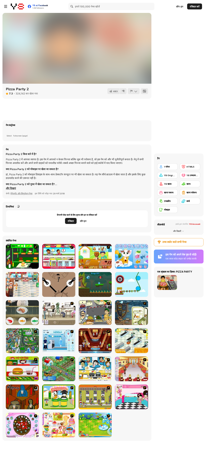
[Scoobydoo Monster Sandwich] (131, 312)
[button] (11, 188)
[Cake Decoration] (22, 425)
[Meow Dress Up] (131, 256)
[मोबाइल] (167, 209)
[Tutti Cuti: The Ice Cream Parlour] (131, 397)
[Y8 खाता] (167, 184)
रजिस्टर (71, 221)
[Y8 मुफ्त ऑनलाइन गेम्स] (17, 6)
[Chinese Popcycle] (58, 256)
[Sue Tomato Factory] (95, 425)
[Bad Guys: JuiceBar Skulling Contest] (22, 397)
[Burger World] (22, 256)
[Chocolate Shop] (22, 284)
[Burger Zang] (22, 368)
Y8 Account (194, 224)
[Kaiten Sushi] (22, 312)
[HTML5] (190, 166)
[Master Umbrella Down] (58, 284)
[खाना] (190, 184)
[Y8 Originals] (167, 175)
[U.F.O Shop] (95, 397)
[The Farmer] (58, 368)
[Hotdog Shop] (95, 256)
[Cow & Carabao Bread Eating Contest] (58, 397)
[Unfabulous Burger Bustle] (131, 368)
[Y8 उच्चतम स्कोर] (190, 175)
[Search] (72, 6)
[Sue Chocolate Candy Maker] (58, 425)
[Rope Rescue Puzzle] (131, 284)
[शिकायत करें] (134, 91)
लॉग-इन (179, 6)
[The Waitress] (58, 312)
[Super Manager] (131, 340)
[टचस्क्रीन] (167, 201)
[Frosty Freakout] (58, 340)
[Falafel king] (95, 312)
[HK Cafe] (95, 368)
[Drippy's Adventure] (95, 284)
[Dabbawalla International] (22, 340)
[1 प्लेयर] (167, 166)
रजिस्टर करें (194, 6)
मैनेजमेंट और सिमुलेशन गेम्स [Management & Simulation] (21, 193)
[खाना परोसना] (190, 192)
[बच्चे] (190, 201)
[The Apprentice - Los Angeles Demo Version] (95, 340)
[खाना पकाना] (167, 192)
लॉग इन (83, 221)
